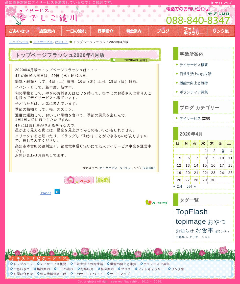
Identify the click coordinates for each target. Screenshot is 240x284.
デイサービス (43, 42)
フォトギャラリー (151, 269)
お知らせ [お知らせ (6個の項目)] (185, 231)
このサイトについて (88, 274)
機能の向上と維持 (194, 83)
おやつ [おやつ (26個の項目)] (216, 222)
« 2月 (178, 186)
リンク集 (177, 269)
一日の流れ (65, 269)
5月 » (191, 186)
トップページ (19, 42)
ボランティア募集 (194, 92)
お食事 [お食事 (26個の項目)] (204, 230)
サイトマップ (120, 274)
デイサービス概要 (194, 65)
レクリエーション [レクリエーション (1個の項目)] (198, 236)
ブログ (126, 269)
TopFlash (148, 167)
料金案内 (107, 269)
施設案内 (43, 269)
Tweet (45, 193)
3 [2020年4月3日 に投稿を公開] (223, 151)
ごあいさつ (21, 269)
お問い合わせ (23, 274)
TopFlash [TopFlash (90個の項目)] (192, 211)
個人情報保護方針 (53, 274)
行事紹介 (87, 269)
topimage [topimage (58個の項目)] (191, 221)
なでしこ (61, 42)
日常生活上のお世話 (195, 74)
